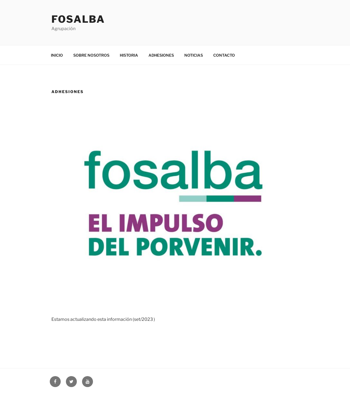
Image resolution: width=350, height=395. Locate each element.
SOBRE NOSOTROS (91, 55)
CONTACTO (224, 55)
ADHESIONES (161, 55)
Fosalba (78, 19)
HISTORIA (129, 55)
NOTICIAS (193, 55)
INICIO (57, 55)
